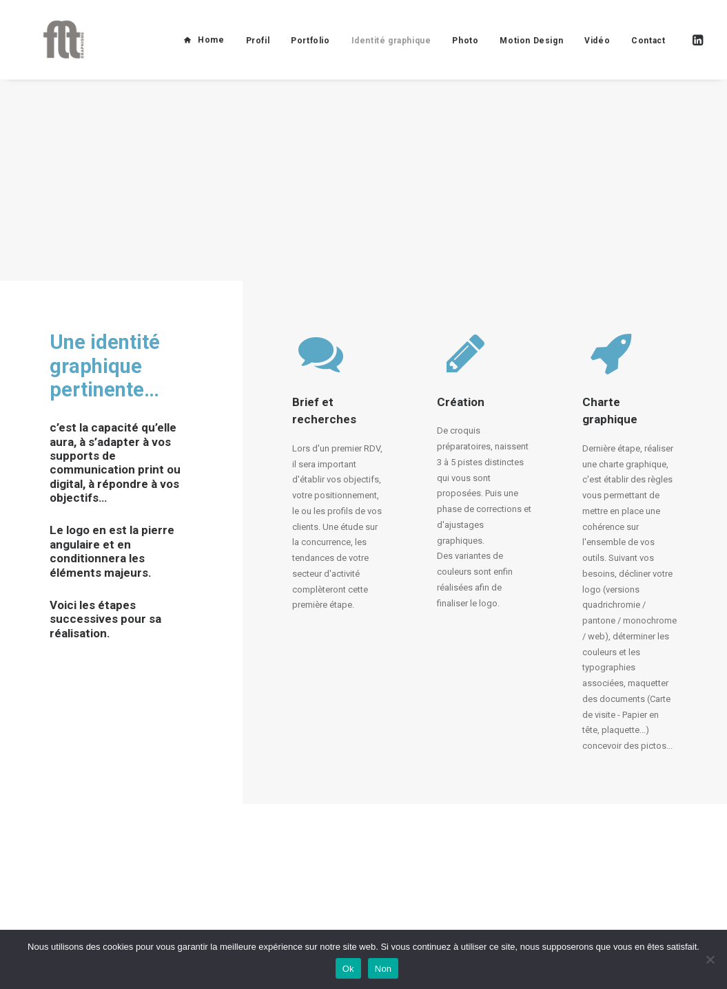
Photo (465, 50)
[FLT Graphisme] (56, 50)
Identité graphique (391, 50)
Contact (648, 50)
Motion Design (531, 50)
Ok (348, 969)
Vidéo (597, 50)
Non (383, 969)
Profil (258, 50)
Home (211, 49)
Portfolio (310, 50)
